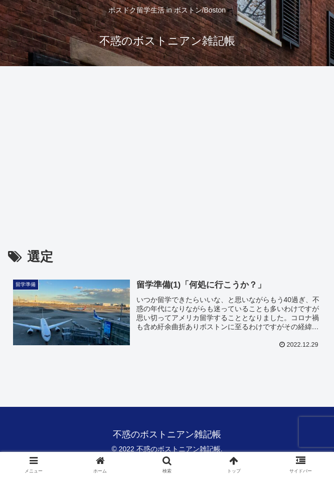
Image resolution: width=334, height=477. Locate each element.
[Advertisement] (167, 148)
